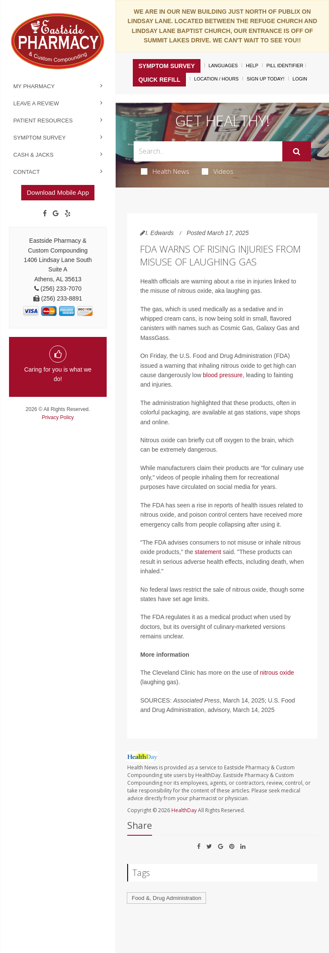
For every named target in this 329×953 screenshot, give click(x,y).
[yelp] (68, 213)
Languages (223, 65)
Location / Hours (216, 78)
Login (300, 78)
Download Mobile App (58, 192)
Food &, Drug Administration (166, 898)
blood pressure (223, 375)
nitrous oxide (277, 672)
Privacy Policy (58, 417)
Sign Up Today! (265, 78)
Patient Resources (43, 120)
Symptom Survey (39, 137)
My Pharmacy (34, 86)
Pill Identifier (284, 65)
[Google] (56, 213)
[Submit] (296, 151)
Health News (165, 171)
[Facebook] (45, 213)
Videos (217, 171)
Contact (26, 172)
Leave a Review (36, 103)
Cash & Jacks (33, 155)
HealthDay (184, 810)
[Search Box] (208, 151)
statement (208, 551)
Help (252, 65)
